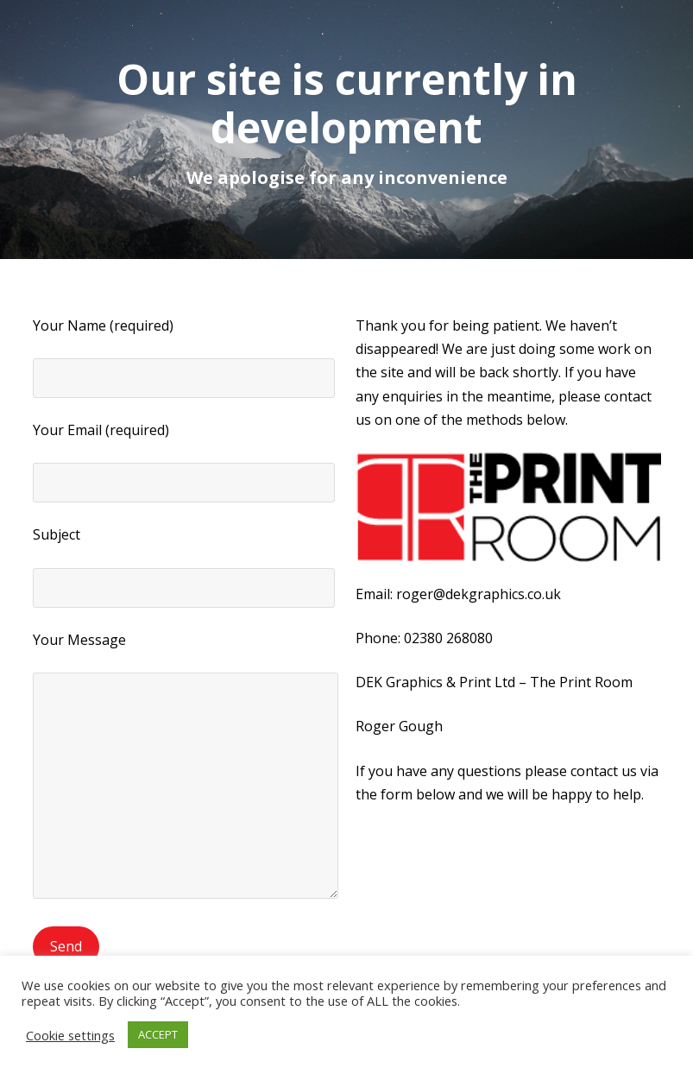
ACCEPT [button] (158, 1034)
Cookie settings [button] (70, 1035)
